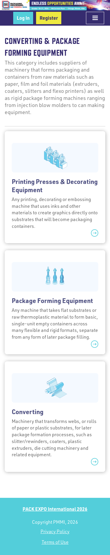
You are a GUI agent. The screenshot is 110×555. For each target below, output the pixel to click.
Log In (23, 18)
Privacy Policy (55, 531)
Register (49, 18)
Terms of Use (55, 542)
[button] (95, 18)
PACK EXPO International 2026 (55, 509)
